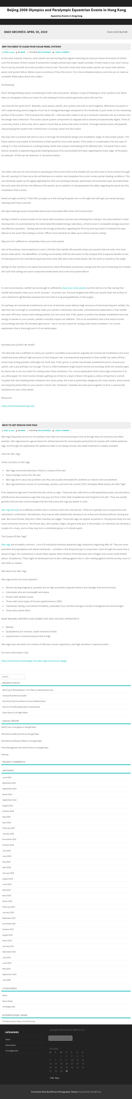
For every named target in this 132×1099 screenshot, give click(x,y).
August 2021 (7, 805)
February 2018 (8, 907)
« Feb (52, 1078)
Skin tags (5, 544)
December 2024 (9, 783)
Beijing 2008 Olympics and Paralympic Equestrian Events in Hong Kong (66, 10)
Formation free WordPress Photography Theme (54, 1091)
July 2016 (6, 957)
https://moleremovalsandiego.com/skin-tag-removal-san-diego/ (34, 661)
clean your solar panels (74, 288)
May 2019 (6, 862)
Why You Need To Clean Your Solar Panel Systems (31, 46)
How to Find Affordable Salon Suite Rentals (21, 707)
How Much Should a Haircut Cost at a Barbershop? (24, 701)
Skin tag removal (10, 510)
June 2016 (6, 963)
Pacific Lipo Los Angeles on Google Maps (18, 727)
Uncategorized (44, 52)
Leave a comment (62, 52)
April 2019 (6, 867)
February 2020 (8, 828)
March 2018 (7, 901)
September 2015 (9, 974)
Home (110, 32)
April (121, 32)
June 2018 (6, 884)
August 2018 (7, 879)
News (4, 995)
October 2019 (8, 845)
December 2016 (9, 952)
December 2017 (9, 918)
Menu (66, 22)
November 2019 (9, 839)
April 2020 (6, 822)
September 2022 (9, 800)
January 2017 (8, 946)
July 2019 (6, 850)
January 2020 (8, 834)
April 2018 (6, 895)
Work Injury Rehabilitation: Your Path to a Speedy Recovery (27, 690)
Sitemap (5, 754)
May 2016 (6, 968)
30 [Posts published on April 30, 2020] (67, 1071)
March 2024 (7, 794)
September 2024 (9, 788)
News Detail (7, 1001)
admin (22, 52)
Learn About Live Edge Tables (15, 712)
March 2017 (7, 940)
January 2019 (8, 873)
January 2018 (8, 912)
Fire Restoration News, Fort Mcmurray (18, 1021)
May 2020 (6, 817)
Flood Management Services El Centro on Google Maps (24, 747)
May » (57, 1078)
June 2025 (6, 777)
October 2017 (8, 929)
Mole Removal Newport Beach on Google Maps (21, 741)
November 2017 (9, 923)
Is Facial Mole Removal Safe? (14, 695)
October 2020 (8, 811)
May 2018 (6, 890)
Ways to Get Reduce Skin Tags (19, 425)
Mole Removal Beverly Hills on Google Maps (20, 734)
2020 (116, 32)
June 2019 (6, 856)
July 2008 (6, 980)
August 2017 (7, 935)
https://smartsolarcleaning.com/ (18, 406)
